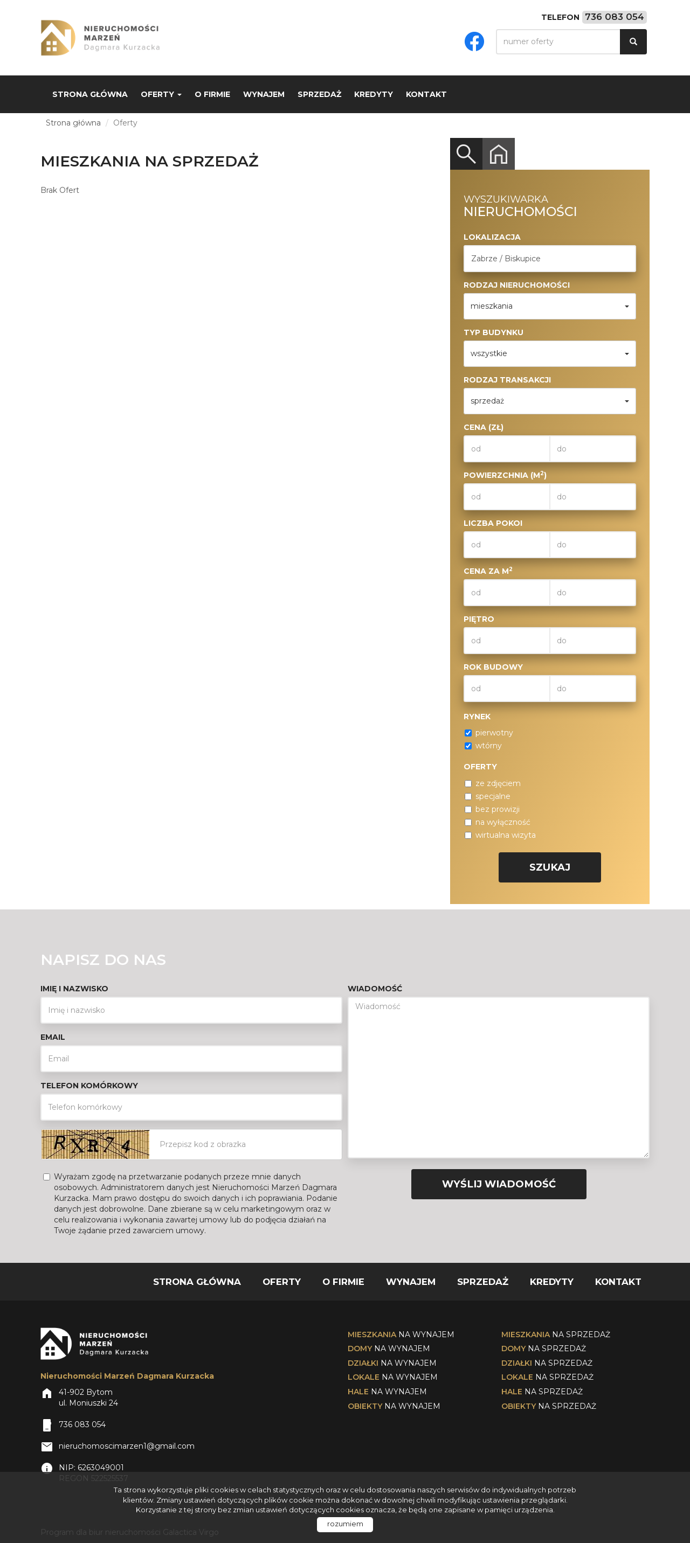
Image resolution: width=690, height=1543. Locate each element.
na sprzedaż (555, 1334)
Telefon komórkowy (89, 1085)
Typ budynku (493, 332)
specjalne (487, 796)
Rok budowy (493, 667)
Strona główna (90, 94)
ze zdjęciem (493, 783)
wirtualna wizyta (500, 835)
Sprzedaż (319, 94)
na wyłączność (497, 822)
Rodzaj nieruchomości (517, 285)
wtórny (483, 745)
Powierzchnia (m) (505, 475)
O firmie (212, 94)
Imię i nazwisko (74, 988)
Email (52, 1037)
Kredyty (373, 94)
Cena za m (488, 571)
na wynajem (401, 1334)
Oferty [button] (161, 94)
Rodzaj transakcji (507, 380)
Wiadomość (375, 988)
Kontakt (426, 94)
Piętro (479, 619)
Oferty (282, 1281)
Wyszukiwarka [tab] (466, 154)
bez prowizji (492, 809)
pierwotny (489, 733)
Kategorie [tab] (498, 154)
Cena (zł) (483, 427)
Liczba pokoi (493, 523)
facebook (474, 41)
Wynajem (264, 94)
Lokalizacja (492, 237)
